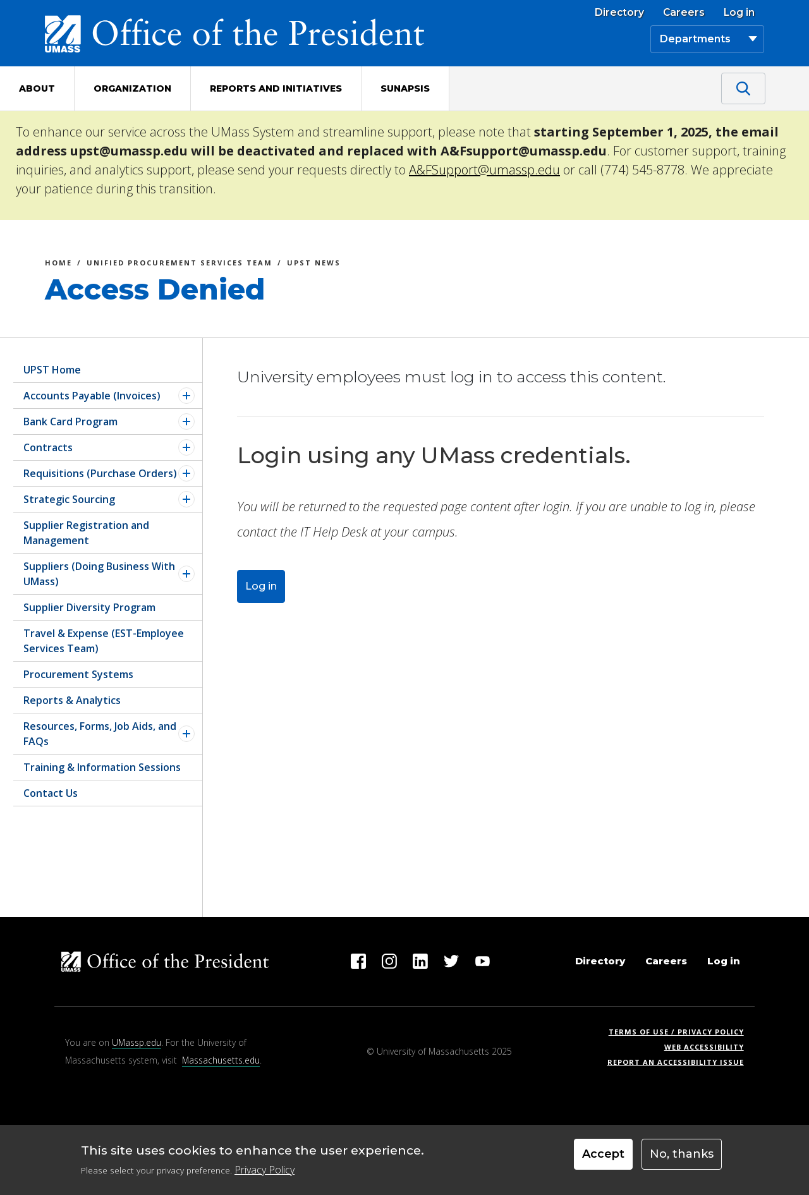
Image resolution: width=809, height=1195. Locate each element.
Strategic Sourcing (69, 499)
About (37, 88)
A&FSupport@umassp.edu (484, 169)
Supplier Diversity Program (89, 607)
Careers (684, 13)
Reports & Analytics (72, 700)
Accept (603, 1154)
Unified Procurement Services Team (179, 264)
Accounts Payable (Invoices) (92, 396)
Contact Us (50, 793)
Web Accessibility (704, 1047)
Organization (132, 88)
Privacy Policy (264, 1170)
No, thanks (682, 1154)
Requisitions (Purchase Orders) (100, 473)
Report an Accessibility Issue (680, 1062)
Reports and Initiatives (276, 88)
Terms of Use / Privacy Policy (680, 1032)
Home (58, 264)
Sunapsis (405, 88)
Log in (739, 13)
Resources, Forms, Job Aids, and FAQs (99, 733)
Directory (619, 13)
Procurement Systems (78, 674)
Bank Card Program (70, 421)
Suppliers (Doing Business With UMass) (99, 573)
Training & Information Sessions (102, 767)
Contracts (48, 447)
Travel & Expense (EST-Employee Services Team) (103, 640)
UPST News (314, 264)
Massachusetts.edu (221, 1060)
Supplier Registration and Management (86, 532)
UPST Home (52, 370)
